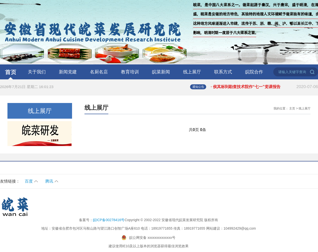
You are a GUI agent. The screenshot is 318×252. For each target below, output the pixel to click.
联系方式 (223, 71)
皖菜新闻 (161, 71)
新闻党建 (68, 71)
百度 (29, 181)
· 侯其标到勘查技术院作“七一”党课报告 (264, 86)
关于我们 (37, 71)
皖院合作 (254, 71)
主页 (292, 108)
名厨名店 (99, 71)
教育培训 (130, 71)
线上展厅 (192, 71)
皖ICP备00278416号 (109, 220)
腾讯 (49, 181)
